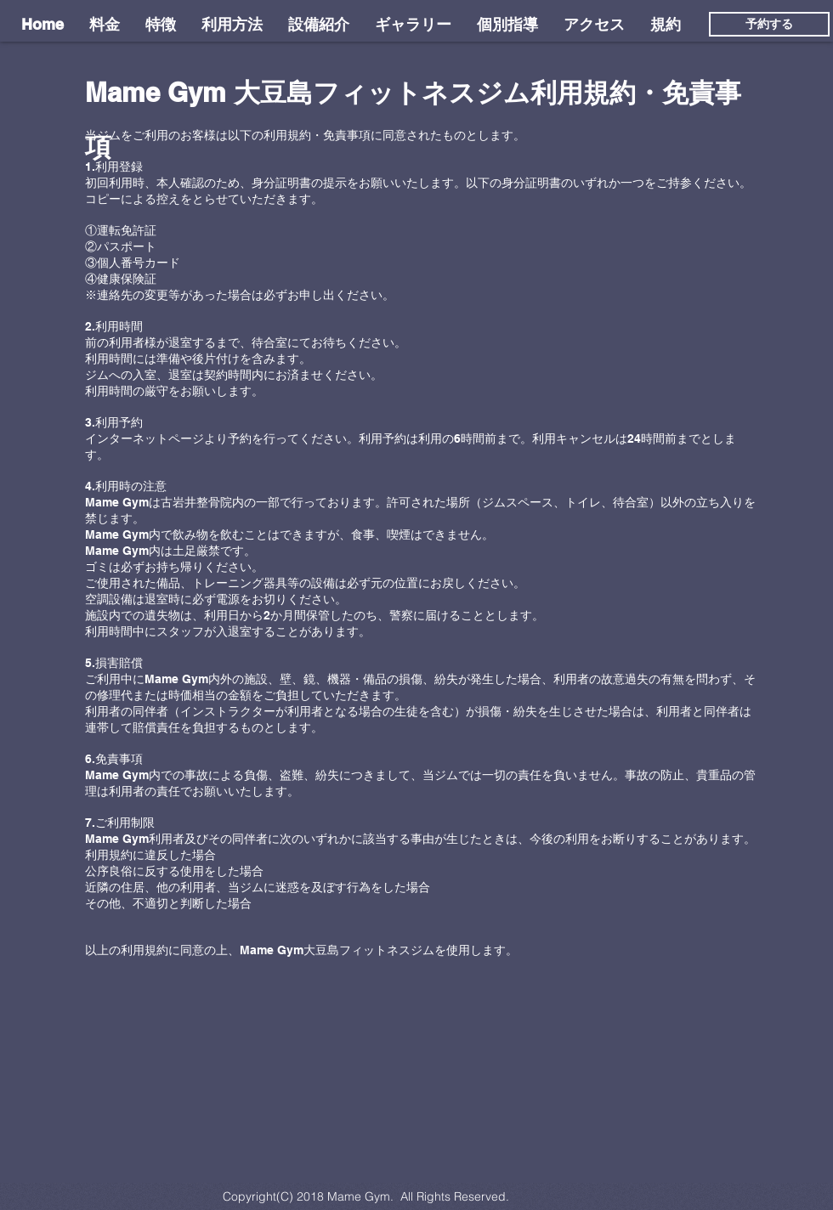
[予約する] (769, 24)
